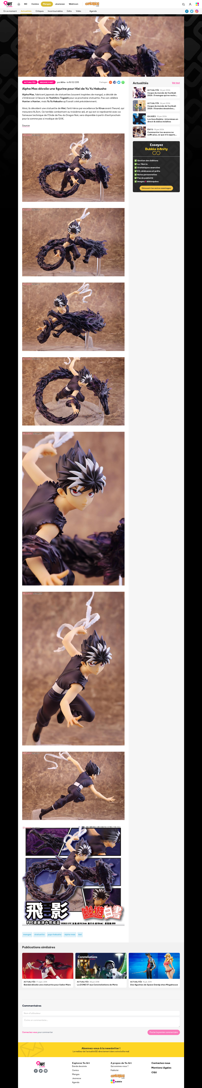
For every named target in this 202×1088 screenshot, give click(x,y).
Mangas (76, 1074)
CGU (154, 1072)
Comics (75, 1070)
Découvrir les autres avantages (156, 188)
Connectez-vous (29, 1032)
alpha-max (69, 934)
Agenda (93, 11)
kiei (80, 934)
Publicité (114, 1070)
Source (26, 125)
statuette (39, 934)
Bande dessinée (79, 1066)
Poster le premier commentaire (164, 1032)
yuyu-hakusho (54, 934)
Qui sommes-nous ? (119, 1066)
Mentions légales (161, 1067)
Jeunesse (76, 1078)
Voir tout (176, 83)
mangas (27, 934)
